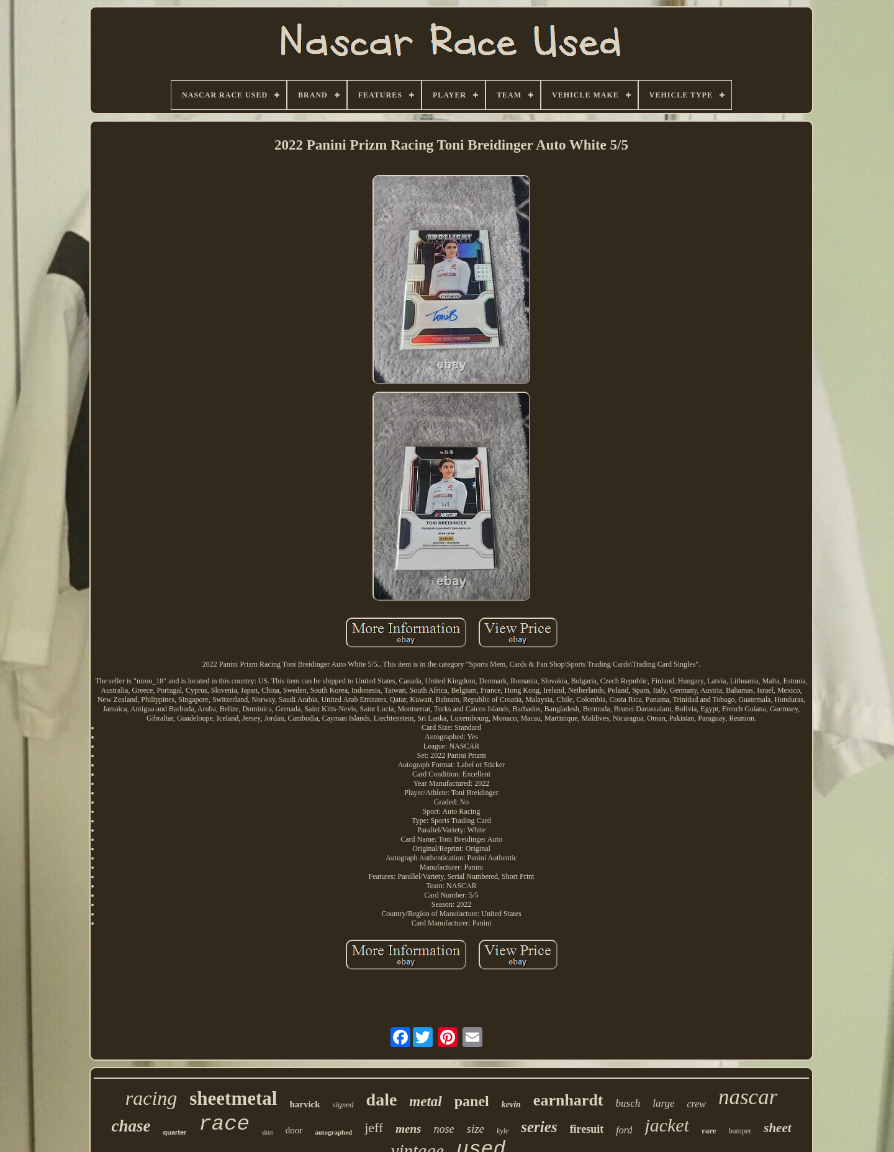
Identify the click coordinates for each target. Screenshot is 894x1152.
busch (628, 1103)
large (663, 1103)
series (539, 1126)
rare (709, 1130)
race (224, 1124)
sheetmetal (233, 1098)
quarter (174, 1132)
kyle (502, 1131)
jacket (666, 1125)
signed (343, 1104)
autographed (333, 1132)
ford (624, 1130)
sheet (777, 1127)
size (475, 1128)
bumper (740, 1131)
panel (471, 1101)
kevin (511, 1104)
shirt (267, 1132)
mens (408, 1128)
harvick (304, 1104)
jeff (373, 1127)
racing (151, 1098)
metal (425, 1101)
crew (696, 1104)
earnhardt (568, 1100)
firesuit (587, 1129)
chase (130, 1126)
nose (443, 1129)
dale (381, 1099)
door (294, 1130)
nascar (747, 1097)
